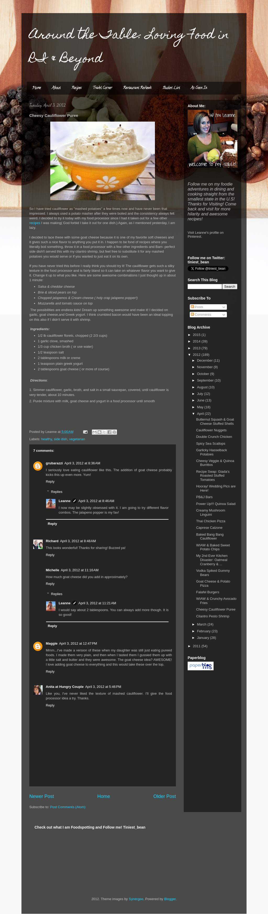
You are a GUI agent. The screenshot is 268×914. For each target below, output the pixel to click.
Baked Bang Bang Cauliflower (210, 536)
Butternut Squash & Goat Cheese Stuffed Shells (215, 421)
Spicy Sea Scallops (210, 443)
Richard (52, 541)
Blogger (170, 899)
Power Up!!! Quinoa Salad (215, 504)
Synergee (136, 899)
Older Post (164, 796)
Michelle (52, 570)
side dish (60, 439)
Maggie (52, 643)
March (202, 624)
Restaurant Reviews (137, 88)
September (206, 380)
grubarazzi (54, 463)
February (204, 631)
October (203, 374)
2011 (197, 646)
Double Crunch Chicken (214, 437)
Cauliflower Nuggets (211, 430)
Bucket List (171, 88)
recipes (34, 223)
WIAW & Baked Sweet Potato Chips (213, 547)
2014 (197, 341)
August (203, 387)
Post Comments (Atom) (68, 807)
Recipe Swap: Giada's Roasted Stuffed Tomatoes (213, 476)
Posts (197, 307)
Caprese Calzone (209, 528)
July (200, 394)
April (201, 414)
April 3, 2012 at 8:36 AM (82, 463)
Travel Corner (102, 88)
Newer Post (41, 796)
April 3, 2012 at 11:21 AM (97, 603)
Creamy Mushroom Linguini (210, 512)
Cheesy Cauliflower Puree (215, 609)
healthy (46, 439)
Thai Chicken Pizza (210, 521)
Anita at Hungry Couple (64, 687)
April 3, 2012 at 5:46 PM (103, 687)
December (205, 360)
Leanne (65, 501)
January (203, 638)
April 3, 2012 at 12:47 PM (78, 643)
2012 (197, 355)
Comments (201, 315)
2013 (197, 348)
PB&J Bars (204, 497)
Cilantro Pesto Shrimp (212, 616)
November (205, 367)
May (200, 407)
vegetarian (77, 439)
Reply (50, 481)
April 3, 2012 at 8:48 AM (78, 541)
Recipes (76, 88)
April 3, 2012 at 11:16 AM (79, 570)
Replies (56, 492)
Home (36, 88)
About (56, 88)
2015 (197, 335)
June (201, 400)
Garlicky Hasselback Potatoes (211, 452)
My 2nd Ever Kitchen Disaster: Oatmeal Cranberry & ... (211, 560)
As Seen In (199, 88)
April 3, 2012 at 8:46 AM (96, 501)
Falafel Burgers (207, 592)
